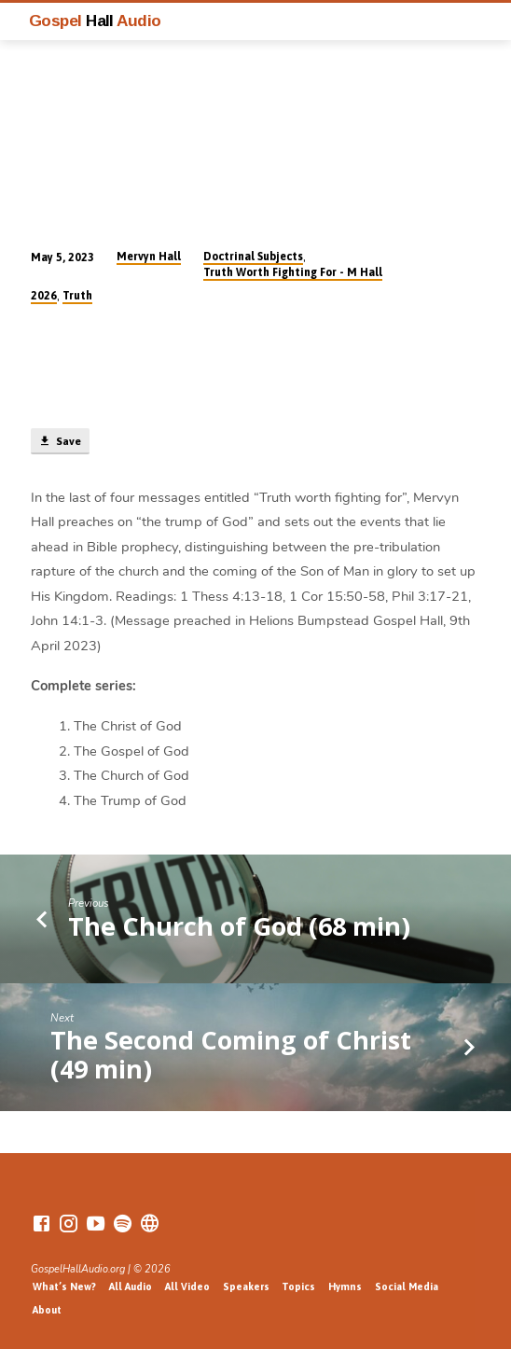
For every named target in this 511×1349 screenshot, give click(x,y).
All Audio (130, 1286)
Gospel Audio (95, 20)
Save (59, 441)
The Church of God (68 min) (239, 926)
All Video (187, 1286)
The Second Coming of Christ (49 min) (230, 1053)
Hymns (345, 1286)
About (47, 1309)
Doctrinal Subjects (253, 256)
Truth (77, 295)
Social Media (406, 1286)
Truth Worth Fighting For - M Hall (292, 272)
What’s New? (64, 1286)
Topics (298, 1286)
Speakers (246, 1286)
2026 (44, 295)
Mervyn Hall (149, 256)
